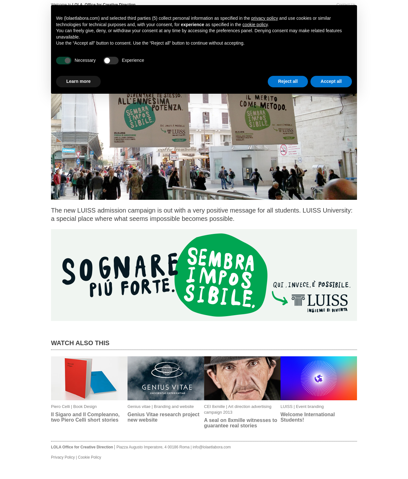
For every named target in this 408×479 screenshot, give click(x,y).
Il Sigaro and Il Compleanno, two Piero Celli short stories (85, 417)
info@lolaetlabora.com (212, 447)
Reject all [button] (287, 81)
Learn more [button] (78, 81)
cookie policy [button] (254, 24)
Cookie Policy (89, 457)
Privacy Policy (63, 457)
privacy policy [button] (264, 18)
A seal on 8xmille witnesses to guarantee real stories (240, 422)
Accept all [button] (331, 81)
